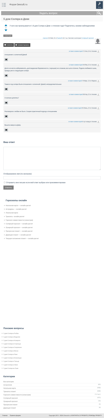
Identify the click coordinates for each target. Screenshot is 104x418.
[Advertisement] (15, 279)
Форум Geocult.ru (18, 4)
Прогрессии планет (10, 405)
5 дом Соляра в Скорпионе (12, 347)
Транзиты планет (9, 391)
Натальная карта (9, 388)
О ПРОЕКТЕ (84, 415)
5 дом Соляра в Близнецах (12, 358)
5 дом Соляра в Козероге (11, 340)
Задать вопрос (48, 13)
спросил (45, 38)
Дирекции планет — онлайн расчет (18, 235)
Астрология (7, 385)
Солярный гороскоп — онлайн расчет (19, 224)
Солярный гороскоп (87, 38)
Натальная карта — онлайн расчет (18, 205)
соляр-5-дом (7, 35)
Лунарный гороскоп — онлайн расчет (19, 227)
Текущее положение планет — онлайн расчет (22, 238)
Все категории (8, 382)
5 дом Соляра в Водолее (11, 337)
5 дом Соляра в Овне (10, 365)
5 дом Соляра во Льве (10, 368)
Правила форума (15, 415)
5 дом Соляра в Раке (10, 354)
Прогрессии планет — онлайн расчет (19, 231)
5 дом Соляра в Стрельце (12, 344)
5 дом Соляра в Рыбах (11, 333)
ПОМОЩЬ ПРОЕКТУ (95, 415)
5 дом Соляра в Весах (10, 351)
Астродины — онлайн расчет (16, 209)
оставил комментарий (76, 51)
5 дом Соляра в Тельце (11, 361)
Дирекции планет (9, 408)
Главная (4, 415)
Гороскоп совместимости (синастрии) (19, 220)
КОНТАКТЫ (75, 415)
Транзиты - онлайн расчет (15, 216)
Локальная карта (12, 213)
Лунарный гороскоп (10, 401)
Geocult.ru (67, 415)
